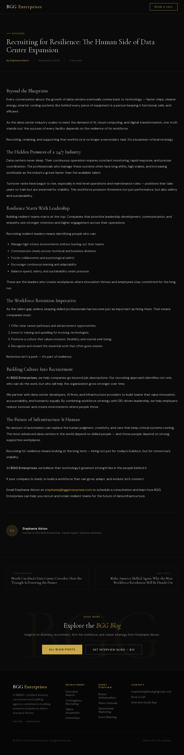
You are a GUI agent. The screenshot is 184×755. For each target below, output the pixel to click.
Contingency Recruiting (74, 702)
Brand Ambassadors (107, 696)
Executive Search (72, 693)
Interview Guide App (144, 702)
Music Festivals (108, 703)
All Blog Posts (62, 649)
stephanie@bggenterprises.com (68, 490)
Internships (73, 718)
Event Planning (108, 717)
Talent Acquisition (73, 711)
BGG (24, 7)
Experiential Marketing (106, 710)
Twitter (18, 721)
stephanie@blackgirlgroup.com (151, 691)
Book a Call (164, 6)
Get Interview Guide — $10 (114, 649)
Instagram (33, 721)
